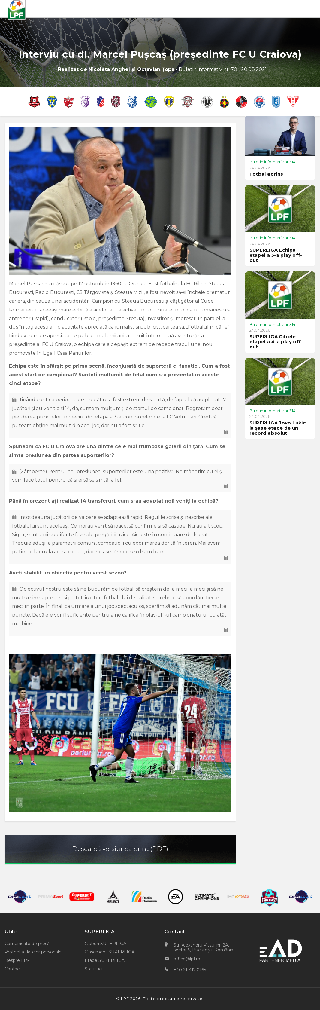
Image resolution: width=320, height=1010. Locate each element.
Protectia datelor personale (33, 952)
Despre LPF (17, 960)
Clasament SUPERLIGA (109, 952)
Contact (13, 969)
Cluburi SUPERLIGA (105, 943)
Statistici (93, 969)
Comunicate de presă (27, 943)
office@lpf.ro (187, 959)
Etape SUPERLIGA (105, 960)
